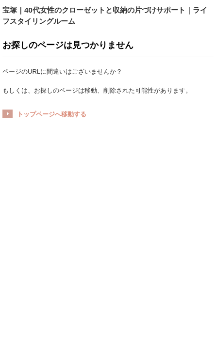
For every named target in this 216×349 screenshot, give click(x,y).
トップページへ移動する (51, 114)
